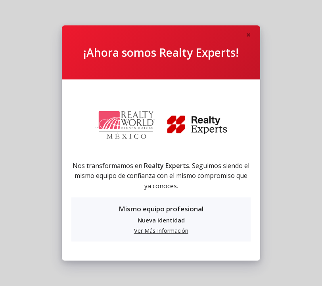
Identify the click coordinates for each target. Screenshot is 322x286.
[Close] (248, 35)
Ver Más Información (161, 230)
